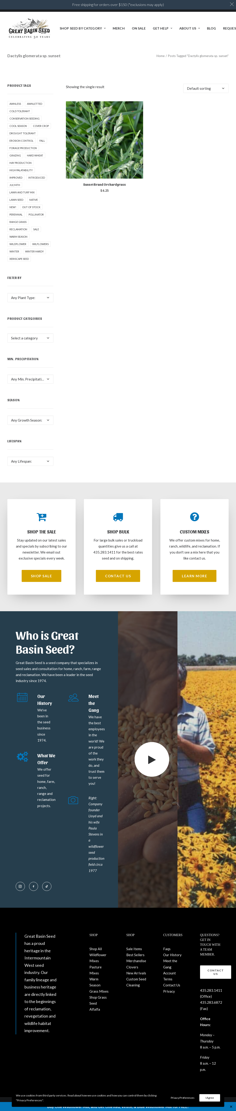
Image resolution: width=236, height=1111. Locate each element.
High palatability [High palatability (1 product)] (21, 170)
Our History (172, 955)
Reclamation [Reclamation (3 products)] (18, 229)
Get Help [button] (162, 28)
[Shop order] (206, 88)
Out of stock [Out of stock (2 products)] (31, 207)
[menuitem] (82, 28)
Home (160, 56)
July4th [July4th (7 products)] (14, 184)
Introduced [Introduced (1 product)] (36, 177)
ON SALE (139, 28)
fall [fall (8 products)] (42, 140)
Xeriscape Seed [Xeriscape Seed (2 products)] (19, 258)
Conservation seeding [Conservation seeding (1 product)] (24, 118)
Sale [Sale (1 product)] (36, 229)
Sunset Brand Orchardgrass (104, 184)
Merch (119, 28)
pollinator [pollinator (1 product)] (36, 214)
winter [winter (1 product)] (14, 251)
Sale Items (134, 949)
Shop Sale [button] (41, 576)
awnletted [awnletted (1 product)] (34, 103)
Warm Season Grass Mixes (99, 985)
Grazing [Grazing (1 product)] (15, 155)
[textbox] (30, 298)
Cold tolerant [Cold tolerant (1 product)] (19, 111)
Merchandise (136, 961)
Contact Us (171, 985)
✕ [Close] (231, 1106)
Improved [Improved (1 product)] (15, 177)
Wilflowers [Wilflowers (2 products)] (40, 244)
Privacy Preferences (183, 1097)
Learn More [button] (194, 576)
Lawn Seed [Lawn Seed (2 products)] (16, 199)
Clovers (132, 967)
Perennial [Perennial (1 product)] (16, 214)
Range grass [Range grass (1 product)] (18, 221)
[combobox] (30, 297)
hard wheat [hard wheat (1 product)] (35, 155)
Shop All (95, 949)
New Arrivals (136, 973)
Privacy (169, 991)
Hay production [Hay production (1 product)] (20, 162)
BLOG (211, 28)
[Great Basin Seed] (29, 28)
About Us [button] (189, 28)
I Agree (210, 1097)
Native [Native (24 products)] (33, 199)
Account (169, 973)
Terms (167, 979)
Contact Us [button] (118, 576)
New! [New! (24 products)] (12, 207)
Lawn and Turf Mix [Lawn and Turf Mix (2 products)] (22, 192)
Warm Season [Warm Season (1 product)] (18, 236)
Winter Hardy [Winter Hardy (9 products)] (34, 251)
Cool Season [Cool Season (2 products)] (18, 125)
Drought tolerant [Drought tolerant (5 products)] (22, 133)
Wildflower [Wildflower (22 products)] (17, 244)
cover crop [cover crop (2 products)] (41, 125)
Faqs (167, 949)
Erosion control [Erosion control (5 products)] (21, 140)
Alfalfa (94, 1009)
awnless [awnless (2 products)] (15, 103)
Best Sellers (135, 955)
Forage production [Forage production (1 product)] (23, 148)
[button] (104, 140)
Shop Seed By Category (83, 28)
